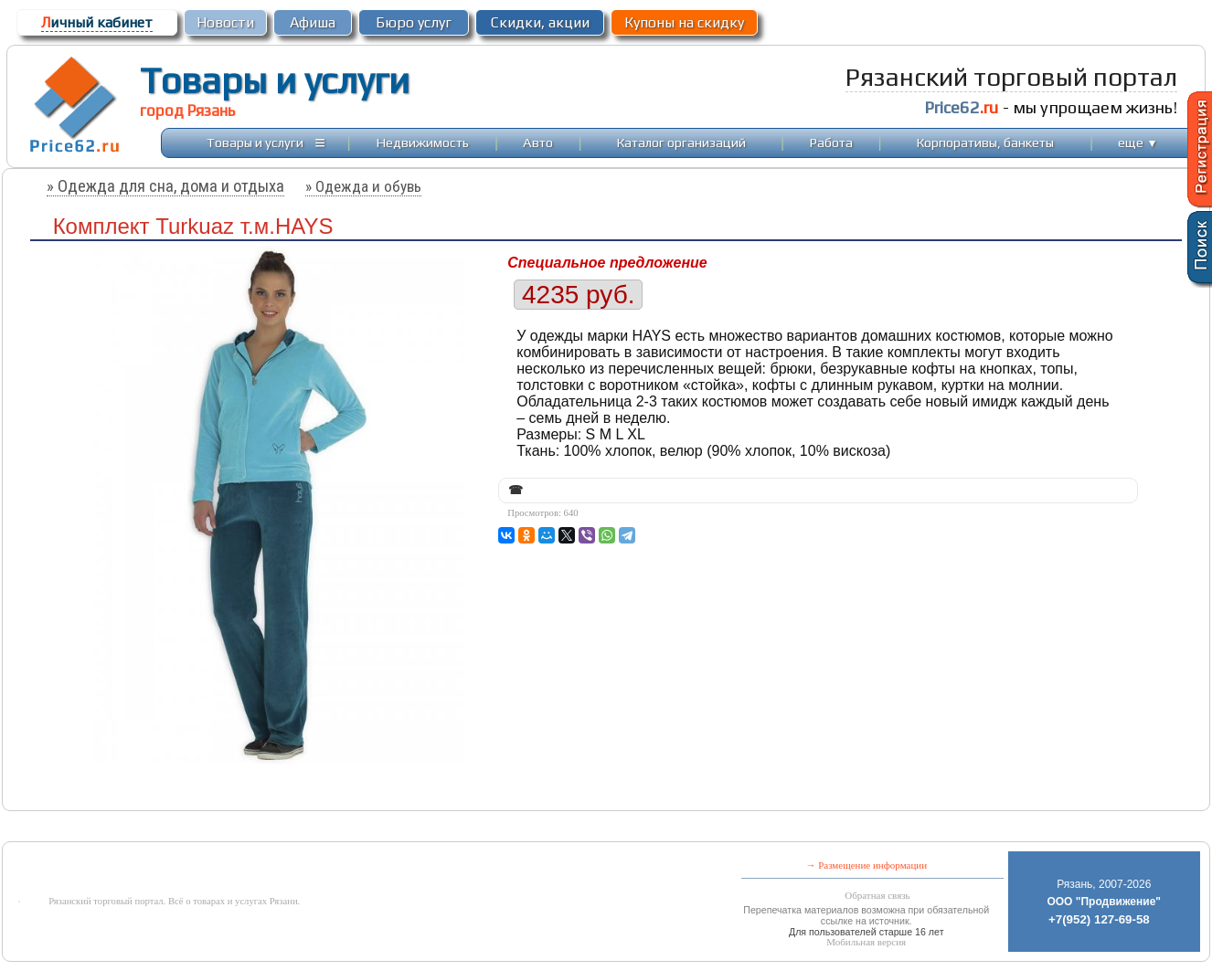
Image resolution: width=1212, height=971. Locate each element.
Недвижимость (423, 142)
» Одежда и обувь (363, 186)
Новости (225, 22)
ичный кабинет (97, 22)
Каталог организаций (681, 142)
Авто (538, 142)
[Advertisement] (458, 828)
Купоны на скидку (684, 22)
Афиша (312, 22)
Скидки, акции (540, 22)
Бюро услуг (414, 22)
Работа (831, 142)
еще (1137, 142)
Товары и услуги (274, 80)
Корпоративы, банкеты (985, 142)
